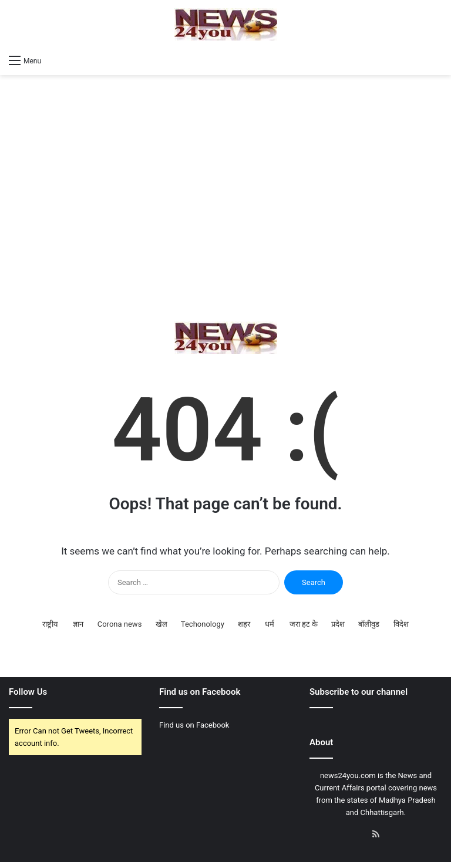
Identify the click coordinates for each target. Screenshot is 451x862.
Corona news (119, 624)
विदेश (401, 624)
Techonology (202, 624)
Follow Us (28, 692)
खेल (161, 624)
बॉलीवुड (368, 624)
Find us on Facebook (194, 725)
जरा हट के (304, 624)
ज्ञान (78, 624)
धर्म (269, 624)
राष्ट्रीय (50, 624)
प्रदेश (338, 624)
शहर (244, 624)
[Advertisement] (225, 198)
